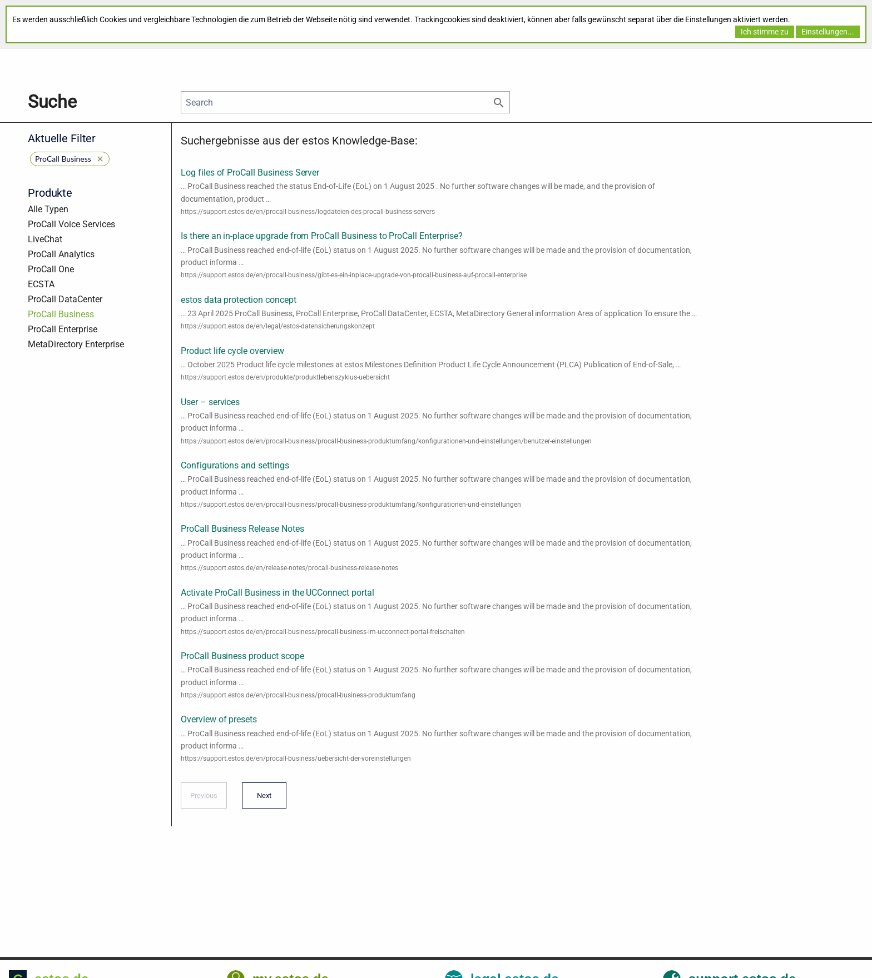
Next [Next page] (261, 799)
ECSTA (41, 284)
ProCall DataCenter (65, 299)
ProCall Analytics (61, 254)
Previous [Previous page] (203, 799)
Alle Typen (48, 209)
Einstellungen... (827, 31)
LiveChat (45, 239)
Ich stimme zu (765, 31)
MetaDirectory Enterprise (76, 344)
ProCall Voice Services (71, 224)
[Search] (345, 102)
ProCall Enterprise (62, 329)
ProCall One (51, 269)
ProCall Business (61, 314)
